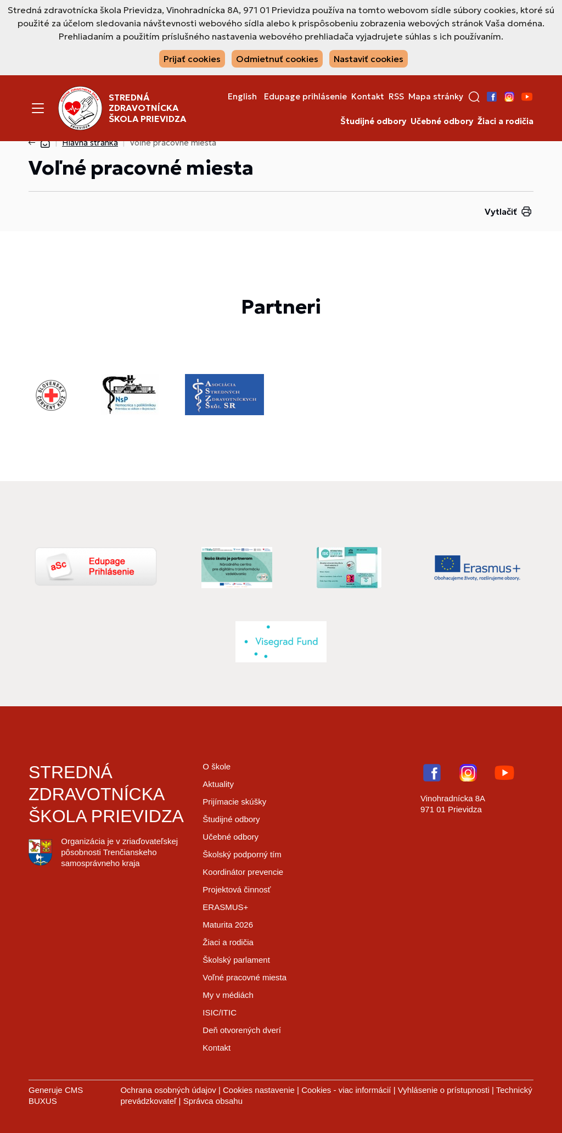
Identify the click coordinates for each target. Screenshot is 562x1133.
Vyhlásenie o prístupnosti (444, 1090)
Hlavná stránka (90, 142)
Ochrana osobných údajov (168, 1090)
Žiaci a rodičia (505, 121)
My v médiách (228, 995)
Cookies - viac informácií (346, 1090)
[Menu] (38, 108)
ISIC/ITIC (220, 1012)
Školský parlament (236, 959)
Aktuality (218, 784)
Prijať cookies (192, 58)
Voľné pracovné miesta (244, 977)
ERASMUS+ (225, 907)
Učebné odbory (442, 121)
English (242, 97)
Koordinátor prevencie (243, 872)
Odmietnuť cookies (277, 58)
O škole (217, 766)
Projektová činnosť (237, 889)
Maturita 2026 (228, 924)
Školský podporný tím (242, 854)
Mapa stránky (435, 97)
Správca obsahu (213, 1101)
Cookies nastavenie (259, 1090)
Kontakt (367, 97)
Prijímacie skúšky (234, 801)
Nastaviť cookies (368, 58)
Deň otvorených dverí (242, 1030)
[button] (474, 96)
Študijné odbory (373, 121)
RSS (396, 97)
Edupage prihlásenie (305, 97)
